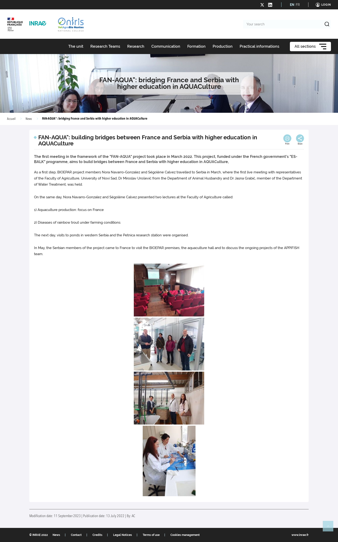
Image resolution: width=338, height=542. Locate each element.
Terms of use (151, 535)
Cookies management (185, 535)
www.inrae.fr (300, 535)
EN (292, 5)
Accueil (11, 119)
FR (298, 5)
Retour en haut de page (330, 528)
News (29, 119)
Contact (76, 535)
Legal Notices (122, 535)
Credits (97, 535)
